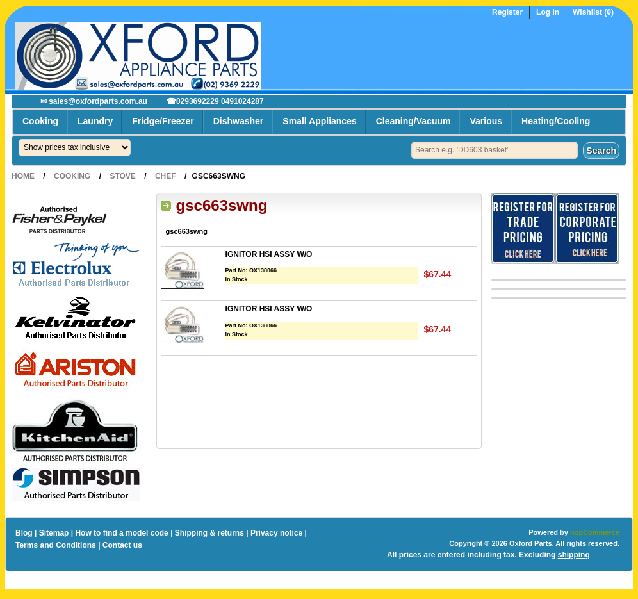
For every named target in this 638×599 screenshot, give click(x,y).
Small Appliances (319, 121)
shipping (574, 554)
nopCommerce (594, 532)
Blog (24, 533)
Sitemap (54, 533)
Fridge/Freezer (162, 121)
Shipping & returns (209, 533)
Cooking (40, 121)
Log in (547, 12)
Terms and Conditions (55, 545)
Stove (122, 176)
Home (23, 176)
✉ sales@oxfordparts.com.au (93, 101)
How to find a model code (121, 533)
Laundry (95, 121)
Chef (165, 176)
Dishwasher (238, 121)
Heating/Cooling (555, 121)
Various (486, 121)
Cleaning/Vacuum (413, 121)
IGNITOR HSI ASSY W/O (269, 254)
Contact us (122, 545)
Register (507, 12)
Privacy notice (276, 533)
